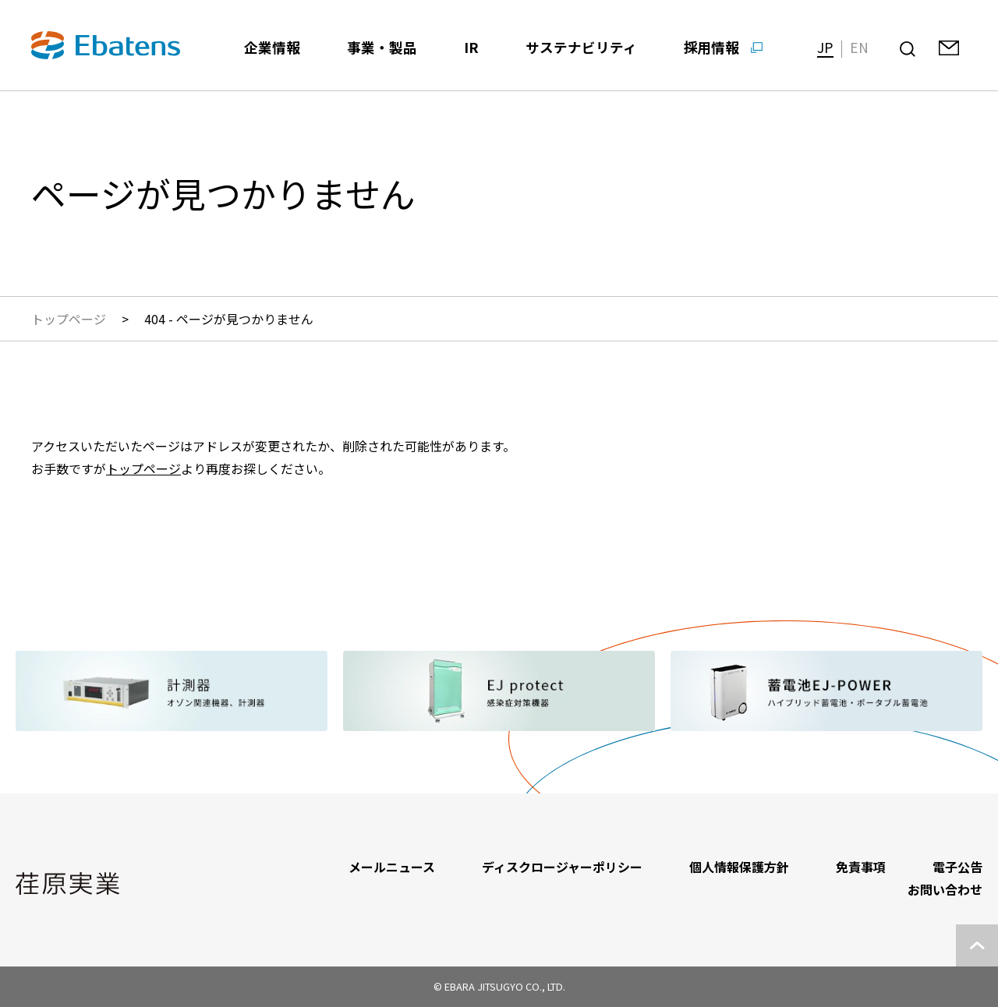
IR (471, 47)
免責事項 (861, 866)
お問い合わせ (945, 889)
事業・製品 (382, 47)
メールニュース (392, 866)
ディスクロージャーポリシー (562, 866)
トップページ (68, 318)
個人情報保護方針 (739, 866)
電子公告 (957, 866)
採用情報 (712, 47)
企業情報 (272, 47)
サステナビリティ (581, 47)
